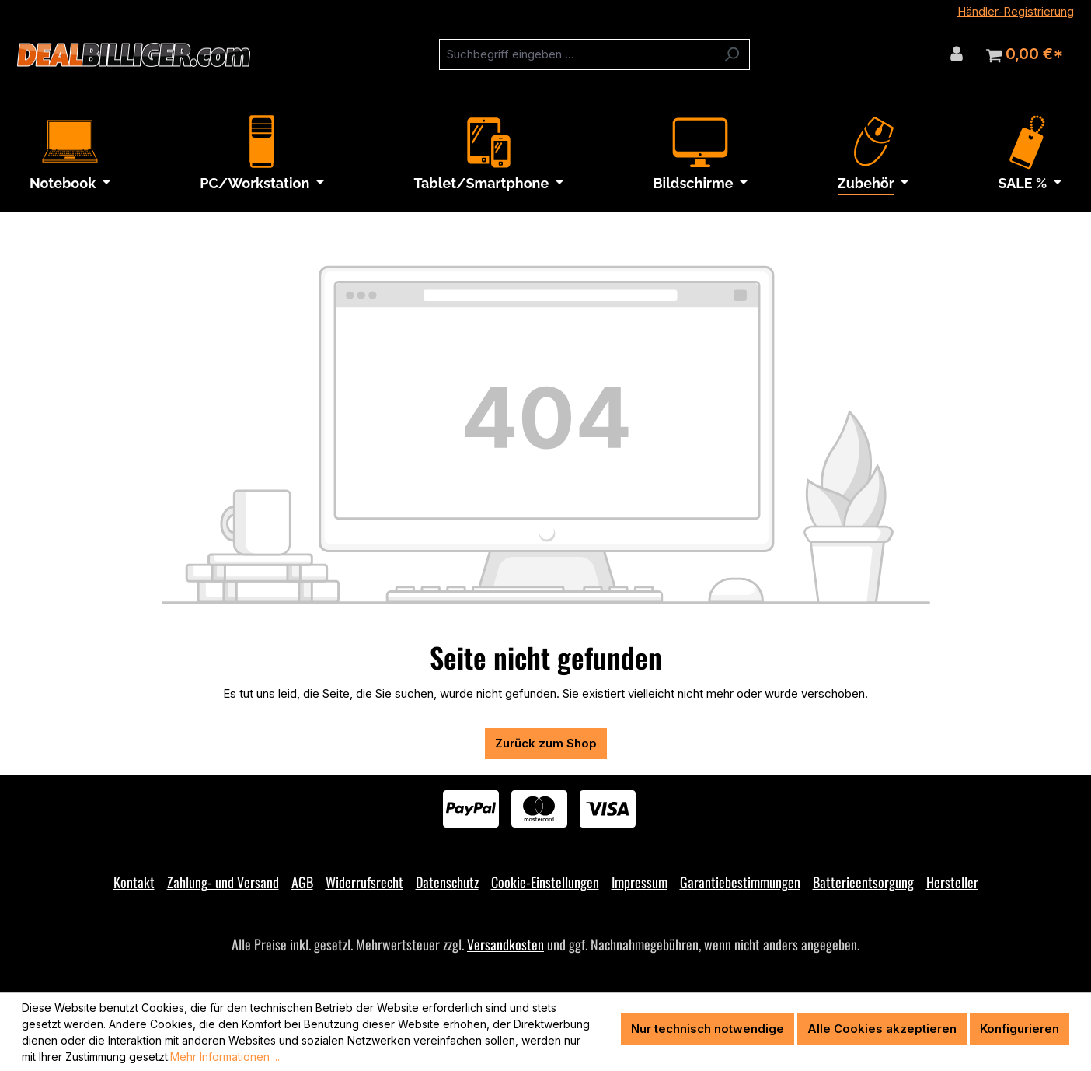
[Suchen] (731, 54)
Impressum (639, 882)
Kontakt (134, 882)
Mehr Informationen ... (225, 1056)
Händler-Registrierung (1015, 11)
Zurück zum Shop (546, 743)
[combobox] (576, 54)
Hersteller (952, 882)
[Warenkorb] (1024, 54)
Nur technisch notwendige (707, 1028)
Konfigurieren (1019, 1028)
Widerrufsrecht (364, 882)
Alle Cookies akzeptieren (882, 1028)
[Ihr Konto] (956, 53)
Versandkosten (505, 944)
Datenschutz (447, 882)
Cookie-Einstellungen (545, 882)
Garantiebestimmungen (740, 882)
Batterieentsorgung (863, 882)
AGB (302, 882)
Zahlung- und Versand (223, 882)
